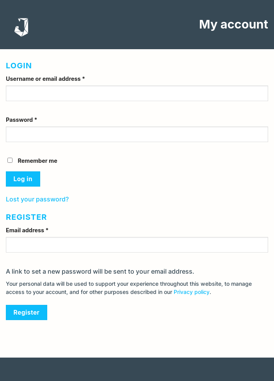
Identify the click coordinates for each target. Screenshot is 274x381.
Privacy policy (192, 292)
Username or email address (45, 78)
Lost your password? (37, 199)
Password (21, 119)
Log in (23, 179)
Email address (27, 230)
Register (27, 312)
